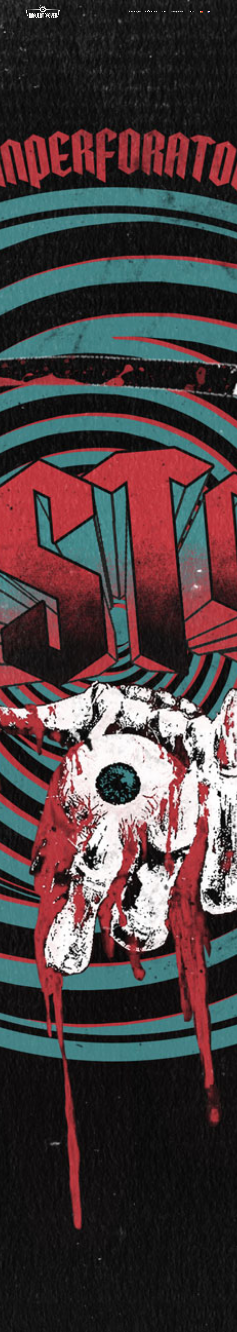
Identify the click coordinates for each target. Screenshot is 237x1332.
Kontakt (191, 11)
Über (163, 11)
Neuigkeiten (177, 11)
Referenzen (151, 11)
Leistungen (135, 11)
